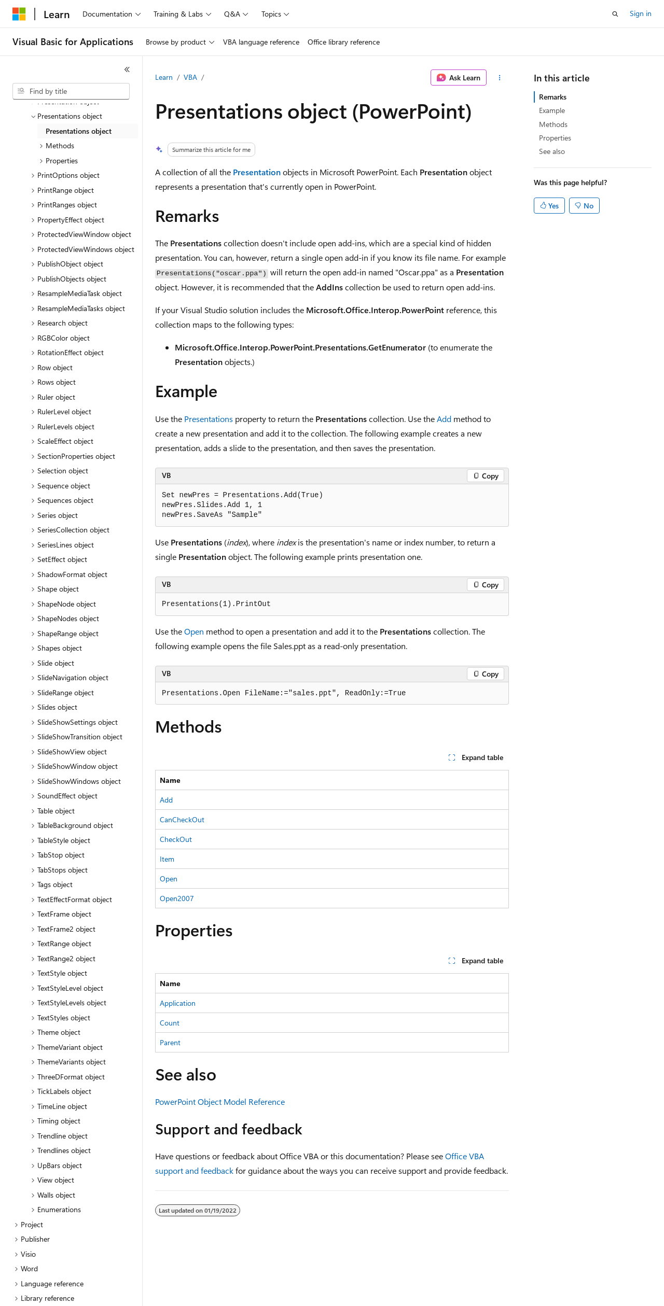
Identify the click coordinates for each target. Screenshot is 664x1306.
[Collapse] (127, 69)
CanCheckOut (182, 819)
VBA (190, 77)
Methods (553, 124)
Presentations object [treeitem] (79, 118)
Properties (555, 138)
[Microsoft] (19, 14)
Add (444, 418)
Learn (164, 77)
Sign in (641, 13)
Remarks (552, 97)
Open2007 (177, 898)
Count (169, 1023)
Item (167, 859)
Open (194, 631)
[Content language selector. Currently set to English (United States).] (59, 1291)
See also (552, 151)
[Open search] (615, 14)
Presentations (208, 418)
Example (552, 110)
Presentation (257, 171)
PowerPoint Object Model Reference (220, 1101)
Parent (170, 1042)
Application (178, 1003)
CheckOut (176, 839)
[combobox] (71, 91)
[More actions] (500, 77)
